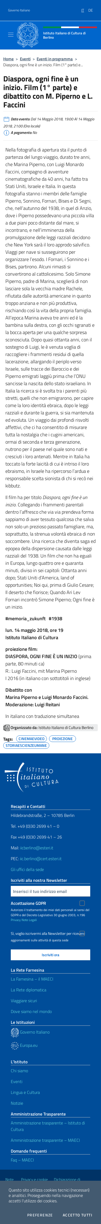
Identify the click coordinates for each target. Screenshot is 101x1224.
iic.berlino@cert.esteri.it (41, 858)
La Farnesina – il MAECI (32, 979)
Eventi (25, 59)
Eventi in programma (55, 59)
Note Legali (29, 919)
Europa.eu (24, 1045)
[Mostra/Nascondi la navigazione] (11, 34)
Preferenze (40, 1215)
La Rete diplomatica (28, 990)
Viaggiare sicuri (24, 1000)
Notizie (17, 1103)
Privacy (16, 919)
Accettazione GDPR (28, 903)
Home (8, 59)
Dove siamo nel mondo (31, 1011)
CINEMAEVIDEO (31, 738)
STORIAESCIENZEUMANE (26, 745)
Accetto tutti (77, 1215)
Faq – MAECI (22, 1160)
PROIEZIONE (62, 738)
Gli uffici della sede (27, 869)
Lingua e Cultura (25, 1092)
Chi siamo (19, 1070)
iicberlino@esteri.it (36, 847)
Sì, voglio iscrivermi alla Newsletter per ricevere (48, 933)
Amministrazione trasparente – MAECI (45, 1140)
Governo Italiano (19, 10)
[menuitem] (84, 8)
